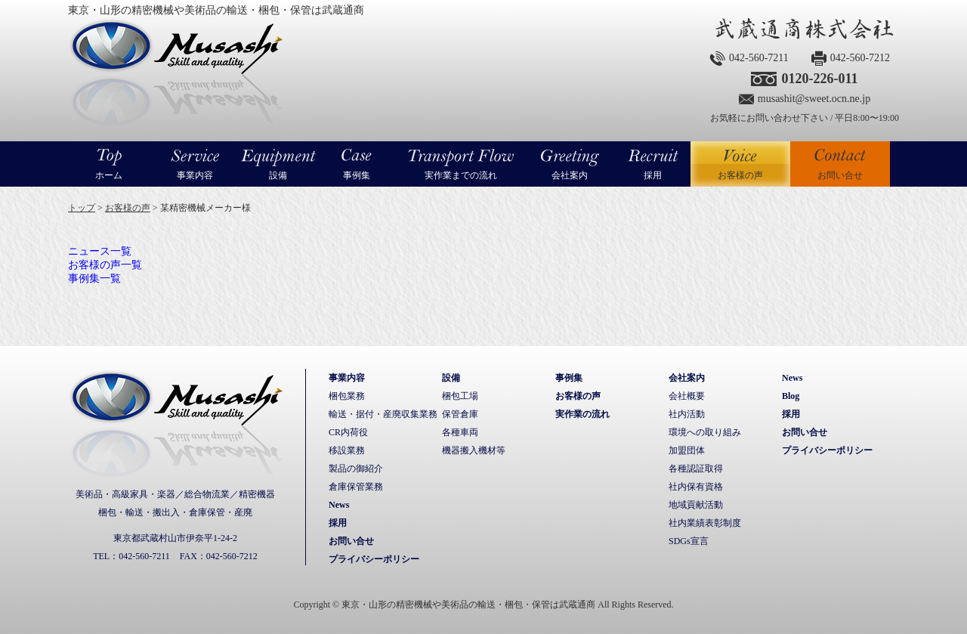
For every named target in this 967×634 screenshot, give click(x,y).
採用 (653, 175)
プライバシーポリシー (374, 559)
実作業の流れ (582, 414)
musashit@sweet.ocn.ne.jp (814, 98)
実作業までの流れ (461, 175)
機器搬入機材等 (473, 450)
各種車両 (460, 432)
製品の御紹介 (356, 468)
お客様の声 (740, 164)
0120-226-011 (819, 78)
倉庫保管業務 (356, 486)
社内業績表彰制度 (705, 523)
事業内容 (195, 175)
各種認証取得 (696, 468)
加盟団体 (687, 450)
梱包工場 (460, 396)
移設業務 (347, 450)
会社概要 (687, 396)
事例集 (356, 175)
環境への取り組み (705, 432)
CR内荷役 (348, 432)
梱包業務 (347, 396)
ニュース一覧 (99, 251)
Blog (790, 396)
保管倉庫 (460, 414)
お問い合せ (840, 175)
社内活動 (687, 414)
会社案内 (569, 175)
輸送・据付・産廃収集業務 (383, 414)
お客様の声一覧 (105, 265)
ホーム (108, 175)
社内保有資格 (696, 486)
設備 (278, 175)
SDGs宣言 (689, 541)
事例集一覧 (94, 278)
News (339, 504)
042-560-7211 (759, 57)
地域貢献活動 (696, 504)
